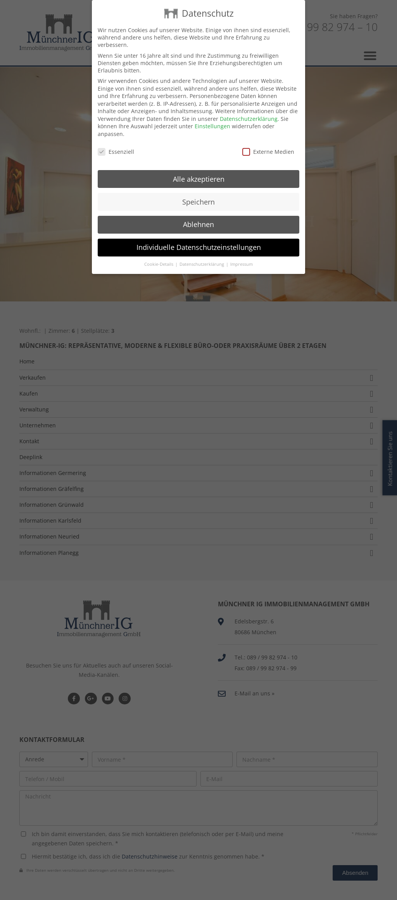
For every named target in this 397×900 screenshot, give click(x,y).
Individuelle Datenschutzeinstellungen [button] (198, 241)
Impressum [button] (241, 259)
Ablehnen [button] (198, 219)
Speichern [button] (198, 196)
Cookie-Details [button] (159, 259)
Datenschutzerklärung (249, 113)
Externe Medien (268, 146)
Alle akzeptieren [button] (198, 173)
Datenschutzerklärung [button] (202, 259)
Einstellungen (212, 120)
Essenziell (116, 146)
